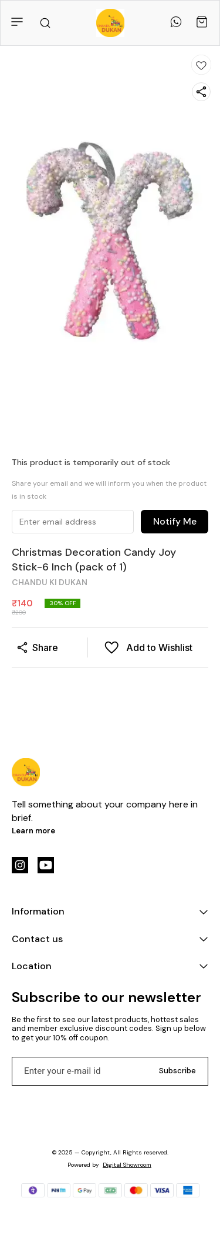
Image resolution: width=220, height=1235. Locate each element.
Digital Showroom (127, 1165)
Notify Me (175, 521)
